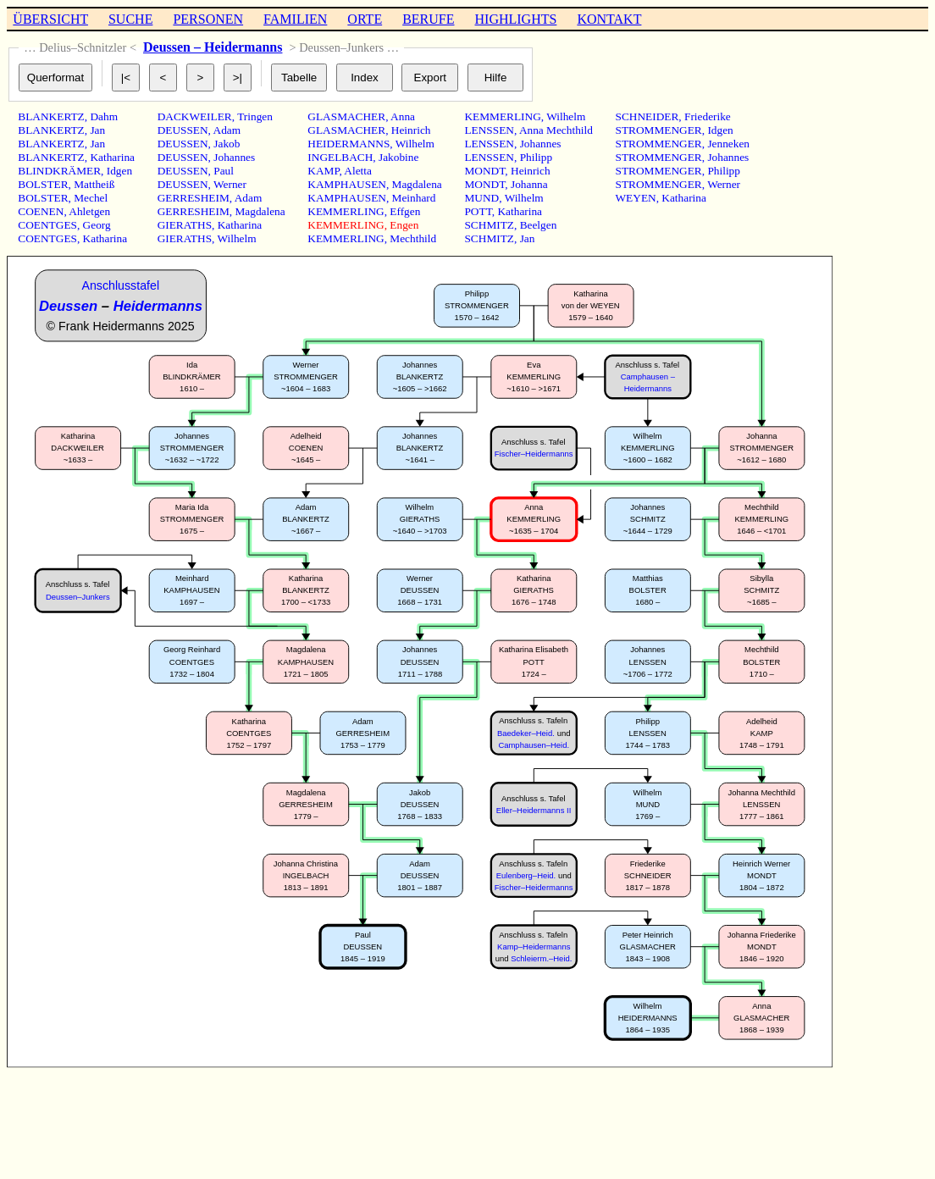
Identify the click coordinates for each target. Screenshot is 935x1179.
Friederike (707, 116)
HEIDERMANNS (348, 143)
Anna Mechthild (556, 130)
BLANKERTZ (51, 116)
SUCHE (130, 19)
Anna (402, 116)
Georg (97, 225)
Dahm (104, 116)
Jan (97, 130)
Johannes (234, 157)
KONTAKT (609, 19)
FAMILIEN (295, 19)
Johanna (529, 184)
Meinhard (414, 197)
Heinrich (411, 130)
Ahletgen (89, 211)
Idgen (119, 170)
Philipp (536, 157)
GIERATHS (185, 225)
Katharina (112, 157)
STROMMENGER (659, 130)
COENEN (41, 211)
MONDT (484, 170)
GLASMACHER (346, 116)
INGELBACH (340, 157)
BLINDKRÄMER (59, 170)
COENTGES (47, 225)
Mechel (91, 197)
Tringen (255, 116)
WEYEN (636, 197)
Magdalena (260, 211)
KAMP (323, 170)
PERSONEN (208, 19)
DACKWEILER (195, 116)
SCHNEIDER (647, 116)
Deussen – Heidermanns (212, 47)
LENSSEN (489, 130)
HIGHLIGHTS (516, 19)
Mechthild (413, 238)
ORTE (364, 19)
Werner (229, 184)
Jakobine (398, 157)
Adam (227, 130)
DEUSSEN (183, 130)
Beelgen (538, 225)
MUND (481, 197)
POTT (477, 211)
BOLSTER (43, 184)
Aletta (358, 170)
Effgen (405, 211)
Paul (223, 170)
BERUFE (428, 19)
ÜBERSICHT (50, 19)
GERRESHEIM (194, 197)
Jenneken (728, 143)
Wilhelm (236, 238)
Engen (404, 225)
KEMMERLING (345, 211)
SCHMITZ (489, 225)
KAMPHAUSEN (346, 184)
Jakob (226, 143)
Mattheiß (94, 184)
